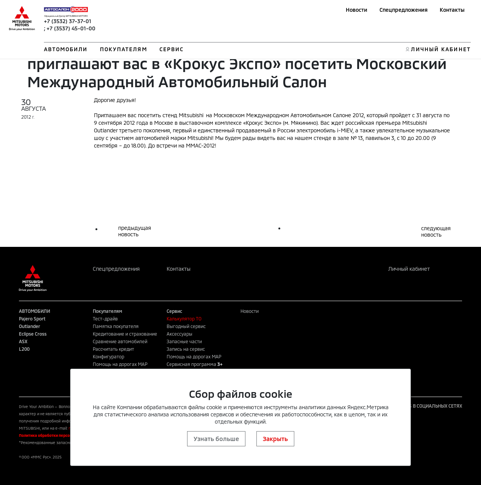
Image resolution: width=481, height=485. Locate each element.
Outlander (29, 326)
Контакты (452, 9)
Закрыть (275, 438)
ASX (23, 341)
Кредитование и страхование (125, 333)
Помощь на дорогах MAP (120, 364)
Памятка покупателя (116, 326)
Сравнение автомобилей (120, 341)
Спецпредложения (403, 9)
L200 (24, 349)
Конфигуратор (108, 356)
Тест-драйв (105, 318)
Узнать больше (216, 438)
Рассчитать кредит (113, 349)
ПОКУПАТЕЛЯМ (123, 49)
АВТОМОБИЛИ (66, 49)
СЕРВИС (171, 49)
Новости (356, 9)
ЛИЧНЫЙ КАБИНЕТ (440, 49)
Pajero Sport (32, 318)
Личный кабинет (409, 268)
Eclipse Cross (33, 333)
